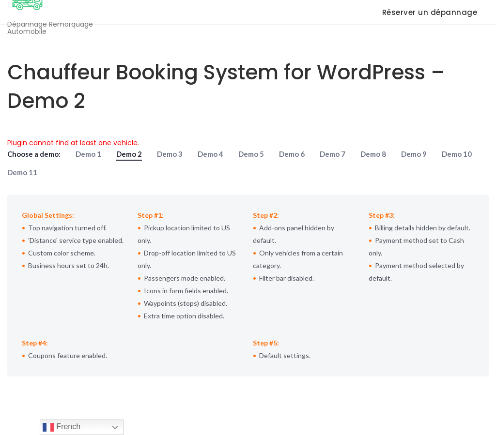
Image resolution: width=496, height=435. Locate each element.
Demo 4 (210, 154)
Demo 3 (170, 154)
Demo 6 (292, 154)
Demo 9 (414, 154)
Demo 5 (251, 154)
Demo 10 (457, 154)
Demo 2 (129, 154)
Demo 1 (88, 154)
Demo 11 (22, 172)
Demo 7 (332, 154)
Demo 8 (373, 154)
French (61, 427)
